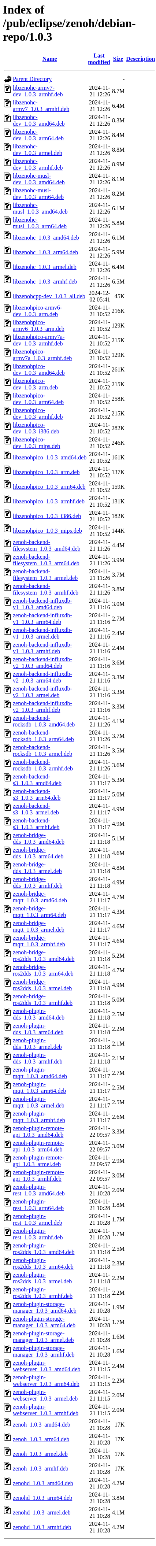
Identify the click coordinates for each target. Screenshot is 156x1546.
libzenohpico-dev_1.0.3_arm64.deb (38, 398)
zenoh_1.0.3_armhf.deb (40, 1468)
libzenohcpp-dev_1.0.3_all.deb (49, 296)
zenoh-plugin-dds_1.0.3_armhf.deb (38, 1058)
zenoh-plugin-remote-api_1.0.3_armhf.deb (38, 1175)
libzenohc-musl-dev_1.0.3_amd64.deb (39, 179)
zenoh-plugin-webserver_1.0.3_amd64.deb (46, 1366)
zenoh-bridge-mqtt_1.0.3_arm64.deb (39, 911)
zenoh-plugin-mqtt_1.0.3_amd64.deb (40, 1072)
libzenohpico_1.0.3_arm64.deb (49, 487)
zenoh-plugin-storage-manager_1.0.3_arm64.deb (44, 1322)
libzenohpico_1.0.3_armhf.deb (49, 501)
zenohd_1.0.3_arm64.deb (42, 1498)
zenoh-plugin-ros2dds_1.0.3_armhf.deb (43, 1292)
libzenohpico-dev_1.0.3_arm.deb (35, 384)
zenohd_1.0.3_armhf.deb (42, 1527)
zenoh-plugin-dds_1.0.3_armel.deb (37, 1043)
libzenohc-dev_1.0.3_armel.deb (37, 149)
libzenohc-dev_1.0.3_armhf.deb (38, 164)
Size (118, 59)
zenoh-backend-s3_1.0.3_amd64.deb (37, 779)
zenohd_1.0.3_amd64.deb (43, 1483)
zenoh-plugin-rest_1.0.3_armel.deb (37, 1219)
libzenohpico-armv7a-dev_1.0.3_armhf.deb (38, 340)
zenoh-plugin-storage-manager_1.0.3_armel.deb (43, 1336)
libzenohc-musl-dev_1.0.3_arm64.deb (38, 193)
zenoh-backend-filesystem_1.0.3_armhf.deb (45, 589)
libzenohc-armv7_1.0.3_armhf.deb (41, 105)
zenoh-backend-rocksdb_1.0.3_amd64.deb (44, 721)
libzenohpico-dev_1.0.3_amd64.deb (39, 369)
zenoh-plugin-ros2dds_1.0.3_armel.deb (42, 1278)
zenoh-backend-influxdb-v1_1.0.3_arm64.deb (42, 618)
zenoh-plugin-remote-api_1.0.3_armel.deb (38, 1160)
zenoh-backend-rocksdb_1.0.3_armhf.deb (43, 765)
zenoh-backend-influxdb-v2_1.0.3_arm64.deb (42, 677)
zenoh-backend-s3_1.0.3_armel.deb (36, 809)
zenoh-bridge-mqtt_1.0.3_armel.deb (38, 926)
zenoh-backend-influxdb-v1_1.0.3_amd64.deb (42, 604)
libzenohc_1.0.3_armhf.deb (45, 281)
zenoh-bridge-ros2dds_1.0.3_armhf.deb (43, 999)
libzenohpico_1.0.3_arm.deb (46, 472)
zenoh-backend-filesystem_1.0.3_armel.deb (45, 574)
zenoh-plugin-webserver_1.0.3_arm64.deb (46, 1380)
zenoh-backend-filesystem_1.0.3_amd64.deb (46, 545)
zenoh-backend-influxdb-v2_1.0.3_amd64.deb (42, 662)
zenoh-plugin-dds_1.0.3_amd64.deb (38, 1014)
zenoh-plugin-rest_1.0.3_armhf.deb (38, 1234)
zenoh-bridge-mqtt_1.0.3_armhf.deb (39, 941)
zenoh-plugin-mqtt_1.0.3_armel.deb (38, 1102)
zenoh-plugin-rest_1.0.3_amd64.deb (39, 1190)
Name (49, 59)
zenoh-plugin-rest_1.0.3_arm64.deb (38, 1204)
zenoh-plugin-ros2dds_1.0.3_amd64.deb (43, 1248)
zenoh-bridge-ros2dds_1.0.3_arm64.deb (43, 970)
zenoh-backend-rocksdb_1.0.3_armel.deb (42, 750)
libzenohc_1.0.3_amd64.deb (46, 237)
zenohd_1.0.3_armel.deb (42, 1512)
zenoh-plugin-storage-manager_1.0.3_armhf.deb (43, 1351)
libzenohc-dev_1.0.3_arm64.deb (38, 135)
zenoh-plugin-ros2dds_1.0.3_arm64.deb (43, 1263)
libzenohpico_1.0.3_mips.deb (47, 531)
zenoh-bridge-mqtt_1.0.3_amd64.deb (40, 897)
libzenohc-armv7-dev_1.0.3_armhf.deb (38, 91)
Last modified (99, 58)
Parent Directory (32, 79)
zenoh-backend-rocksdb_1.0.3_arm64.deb (43, 735)
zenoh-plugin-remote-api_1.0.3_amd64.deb (38, 1131)
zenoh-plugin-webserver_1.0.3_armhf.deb (45, 1409)
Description (140, 59)
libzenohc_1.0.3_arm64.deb (45, 252)
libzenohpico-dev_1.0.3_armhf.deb (38, 413)
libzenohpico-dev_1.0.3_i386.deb (36, 428)
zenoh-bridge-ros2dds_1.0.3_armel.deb (42, 985)
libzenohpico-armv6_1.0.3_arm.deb (38, 325)
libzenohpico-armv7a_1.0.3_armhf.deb (42, 354)
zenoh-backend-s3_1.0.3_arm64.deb (36, 794)
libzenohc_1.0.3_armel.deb (45, 267)
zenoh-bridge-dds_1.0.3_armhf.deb (38, 882)
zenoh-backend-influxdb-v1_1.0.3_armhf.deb (42, 647)
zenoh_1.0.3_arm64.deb (41, 1439)
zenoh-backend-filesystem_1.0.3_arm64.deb (46, 560)
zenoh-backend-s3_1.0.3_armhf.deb (36, 823)
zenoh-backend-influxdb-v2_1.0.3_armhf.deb (42, 706)
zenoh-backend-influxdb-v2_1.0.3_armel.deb (42, 691)
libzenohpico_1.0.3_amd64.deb (49, 457)
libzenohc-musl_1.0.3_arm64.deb (40, 223)
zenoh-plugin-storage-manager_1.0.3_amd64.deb (45, 1307)
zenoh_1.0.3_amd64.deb (41, 1424)
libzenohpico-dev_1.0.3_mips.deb (36, 442)
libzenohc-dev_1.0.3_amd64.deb (39, 120)
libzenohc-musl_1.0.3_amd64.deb (40, 208)
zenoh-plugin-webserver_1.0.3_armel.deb (45, 1395)
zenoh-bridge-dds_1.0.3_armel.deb (37, 867)
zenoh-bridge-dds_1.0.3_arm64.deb (38, 853)
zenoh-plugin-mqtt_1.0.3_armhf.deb (39, 1116)
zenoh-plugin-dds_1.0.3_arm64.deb (38, 1028)
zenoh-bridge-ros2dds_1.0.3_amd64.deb (43, 955)
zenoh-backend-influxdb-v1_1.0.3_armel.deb (42, 633)
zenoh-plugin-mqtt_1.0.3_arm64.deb (39, 1087)
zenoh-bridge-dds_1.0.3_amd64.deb (38, 838)
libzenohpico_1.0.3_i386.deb (47, 516)
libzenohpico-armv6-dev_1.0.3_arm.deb (37, 310)
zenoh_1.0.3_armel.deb (40, 1454)
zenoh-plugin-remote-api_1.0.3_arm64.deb (38, 1146)
